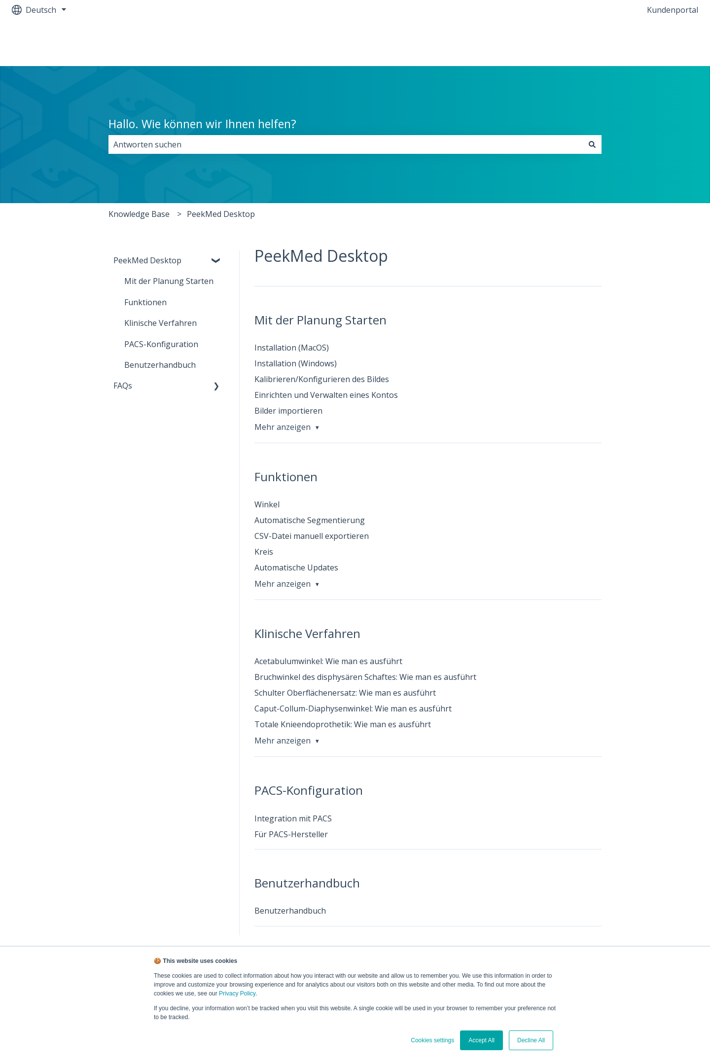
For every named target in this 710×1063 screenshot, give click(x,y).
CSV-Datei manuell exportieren (311, 536)
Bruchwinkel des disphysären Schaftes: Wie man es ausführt (365, 677)
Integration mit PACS (293, 818)
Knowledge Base (139, 214)
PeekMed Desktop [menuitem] (147, 260)
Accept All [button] (481, 1040)
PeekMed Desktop (221, 214)
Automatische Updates (296, 567)
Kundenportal (672, 9)
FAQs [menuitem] (122, 385)
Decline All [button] (531, 1040)
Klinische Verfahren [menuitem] (160, 323)
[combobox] (345, 144)
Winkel (267, 504)
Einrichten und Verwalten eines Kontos (326, 395)
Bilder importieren (288, 410)
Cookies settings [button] (432, 1040)
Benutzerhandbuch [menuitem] (160, 364)
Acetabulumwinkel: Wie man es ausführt (328, 661)
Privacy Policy (237, 993)
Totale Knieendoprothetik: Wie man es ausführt (342, 724)
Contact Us (668, 42)
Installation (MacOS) (291, 347)
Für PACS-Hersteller (291, 834)
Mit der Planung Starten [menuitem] (168, 281)
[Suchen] (592, 144)
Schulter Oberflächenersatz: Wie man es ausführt (345, 692)
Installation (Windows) (295, 363)
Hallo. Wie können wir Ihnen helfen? (202, 124)
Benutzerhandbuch (290, 910)
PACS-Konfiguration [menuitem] (161, 344)
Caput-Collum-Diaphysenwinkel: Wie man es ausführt (353, 708)
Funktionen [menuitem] (145, 302)
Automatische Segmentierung (309, 520)
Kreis (263, 551)
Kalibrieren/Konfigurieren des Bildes (321, 379)
